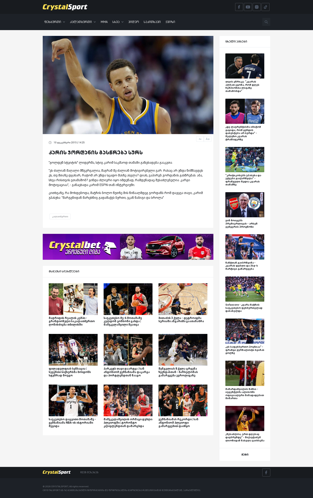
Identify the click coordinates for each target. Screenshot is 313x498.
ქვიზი (170, 22)
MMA (104, 22)
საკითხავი (152, 22)
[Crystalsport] (65, 7)
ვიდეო (133, 22)
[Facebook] (266, 472)
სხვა (118, 22)
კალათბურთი (83, 22)
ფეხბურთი (54, 22)
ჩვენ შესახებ (89, 472)
